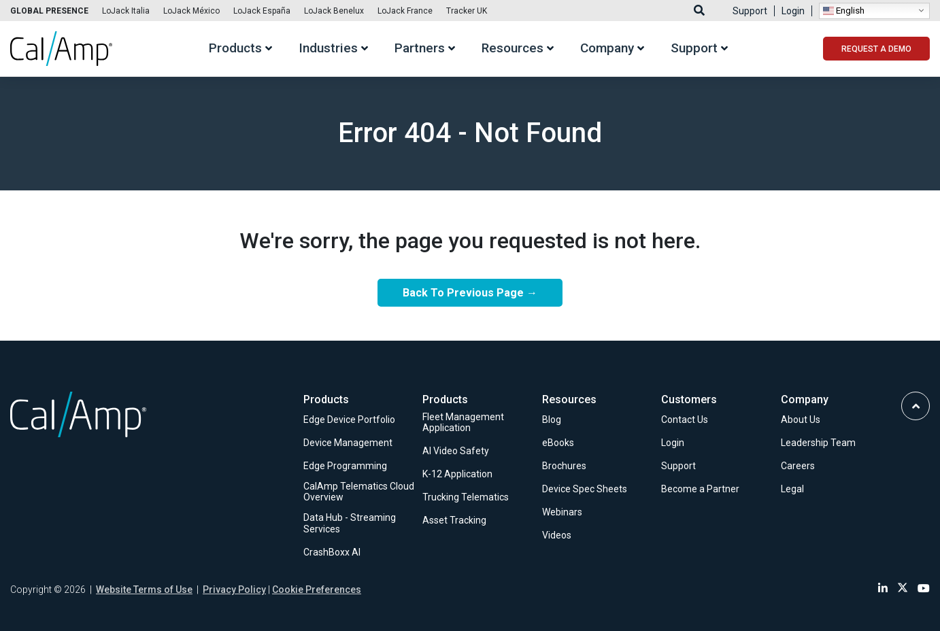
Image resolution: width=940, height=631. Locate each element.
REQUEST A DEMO (876, 49)
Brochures (564, 465)
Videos (556, 535)
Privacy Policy (234, 589)
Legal (792, 488)
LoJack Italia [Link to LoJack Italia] (126, 11)
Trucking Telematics (465, 497)
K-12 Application (457, 473)
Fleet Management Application (463, 422)
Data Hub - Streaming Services (349, 523)
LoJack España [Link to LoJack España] (261, 11)
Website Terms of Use (144, 589)
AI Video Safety (455, 450)
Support (750, 11)
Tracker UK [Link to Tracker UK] (466, 11)
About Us (800, 419)
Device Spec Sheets (584, 488)
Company (607, 48)
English (844, 10)
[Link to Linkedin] (883, 588)
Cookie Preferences (316, 589)
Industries (328, 48)
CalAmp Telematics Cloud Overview (358, 492)
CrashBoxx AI (331, 552)
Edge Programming (345, 465)
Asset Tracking (454, 520)
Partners (420, 48)
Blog (551, 419)
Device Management (347, 442)
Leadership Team (818, 442)
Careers (798, 465)
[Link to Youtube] (924, 588)
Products (235, 48)
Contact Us (684, 419)
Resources (512, 48)
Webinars (562, 512)
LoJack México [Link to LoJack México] (191, 11)
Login (793, 11)
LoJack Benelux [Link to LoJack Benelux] (334, 11)
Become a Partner (700, 488)
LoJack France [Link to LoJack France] (405, 11)
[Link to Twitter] (902, 588)
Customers (689, 399)
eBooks (558, 442)
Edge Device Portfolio (349, 419)
